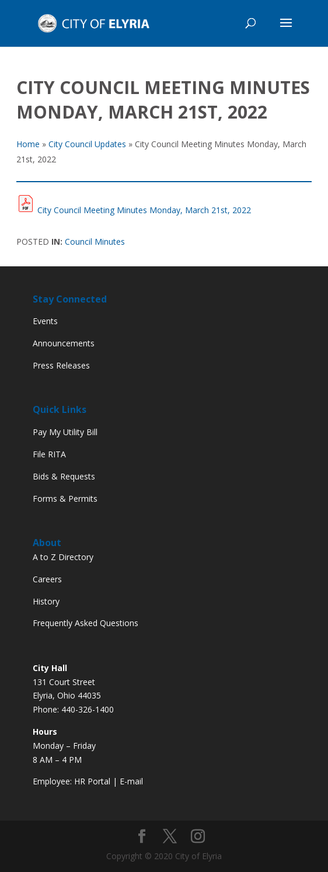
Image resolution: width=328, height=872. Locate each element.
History (46, 601)
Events (45, 320)
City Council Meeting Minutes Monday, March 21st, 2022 (144, 210)
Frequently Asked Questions (85, 622)
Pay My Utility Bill (65, 431)
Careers (47, 579)
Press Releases (61, 365)
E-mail (131, 781)
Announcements (64, 343)
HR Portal (92, 781)
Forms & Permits (65, 498)
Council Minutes (95, 241)
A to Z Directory (63, 556)
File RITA (49, 454)
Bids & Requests (64, 476)
